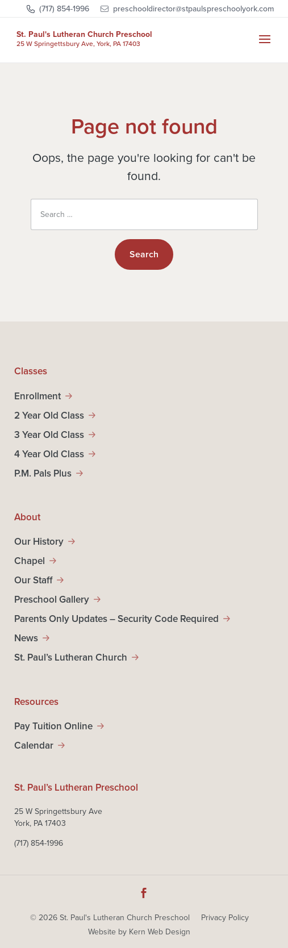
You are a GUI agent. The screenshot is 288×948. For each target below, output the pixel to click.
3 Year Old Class (49, 435)
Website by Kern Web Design (139, 932)
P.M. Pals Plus (43, 473)
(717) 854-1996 (64, 8)
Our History (39, 541)
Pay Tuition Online (53, 726)
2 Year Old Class (49, 415)
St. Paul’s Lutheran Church (70, 657)
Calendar (33, 745)
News (26, 638)
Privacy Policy (225, 918)
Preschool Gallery (51, 599)
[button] (265, 46)
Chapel (29, 561)
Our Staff (33, 580)
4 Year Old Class (49, 454)
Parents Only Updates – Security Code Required (116, 619)
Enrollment (37, 396)
